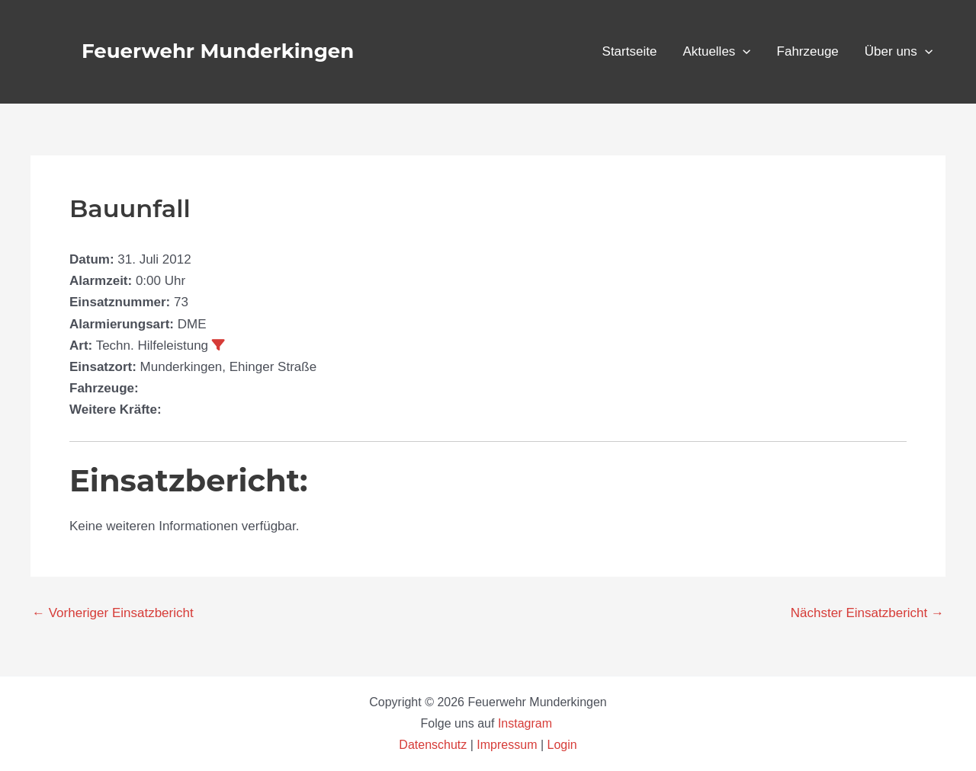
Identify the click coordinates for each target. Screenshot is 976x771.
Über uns (899, 52)
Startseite (629, 51)
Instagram (527, 723)
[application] (742, 52)
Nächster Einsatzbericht (867, 612)
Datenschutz (434, 744)
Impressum (507, 744)
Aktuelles (716, 52)
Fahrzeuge (808, 51)
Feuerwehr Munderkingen (218, 51)
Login (562, 744)
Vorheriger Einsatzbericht (113, 612)
